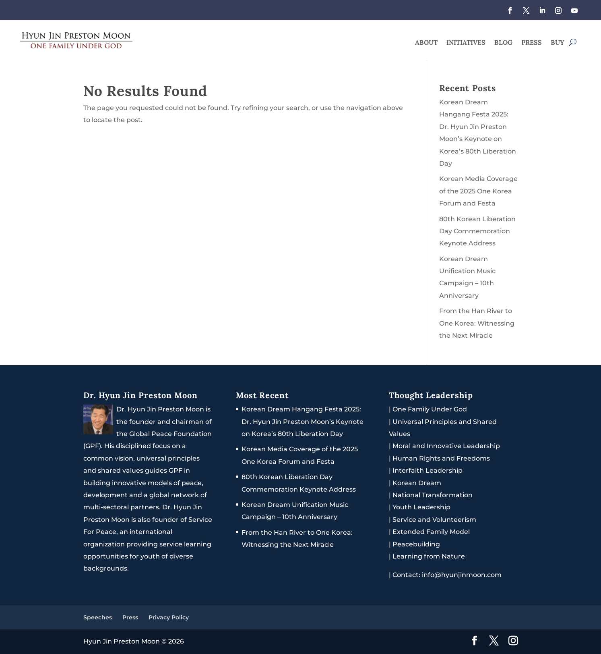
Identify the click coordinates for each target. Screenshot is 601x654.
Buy (557, 42)
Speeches (97, 617)
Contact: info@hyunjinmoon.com (445, 575)
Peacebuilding (416, 544)
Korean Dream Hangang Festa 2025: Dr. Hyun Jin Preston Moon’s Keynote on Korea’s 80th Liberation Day (302, 421)
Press (531, 42)
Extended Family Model (431, 532)
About (426, 42)
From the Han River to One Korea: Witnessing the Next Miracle (476, 323)
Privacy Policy (169, 617)
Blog (503, 42)
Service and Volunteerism (434, 519)
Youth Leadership (421, 507)
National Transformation (432, 495)
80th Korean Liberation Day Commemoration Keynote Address (477, 231)
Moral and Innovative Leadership (446, 446)
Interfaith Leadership (427, 470)
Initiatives (465, 42)
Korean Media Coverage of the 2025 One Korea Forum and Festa (478, 191)
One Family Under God (429, 409)
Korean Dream (416, 483)
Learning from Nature (428, 556)
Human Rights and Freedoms (441, 458)
